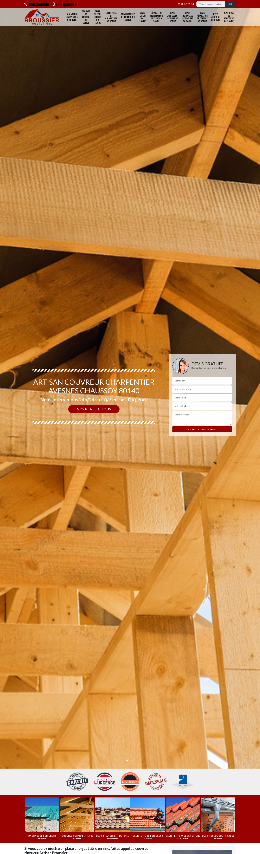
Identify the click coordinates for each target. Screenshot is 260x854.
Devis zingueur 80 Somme (215, 17)
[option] (130, 427)
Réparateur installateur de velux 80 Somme (156, 17)
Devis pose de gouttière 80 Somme (229, 17)
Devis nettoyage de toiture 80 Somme (187, 17)
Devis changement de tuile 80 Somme (173, 17)
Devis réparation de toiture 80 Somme (202, 17)
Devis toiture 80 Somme (142, 17)
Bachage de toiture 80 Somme (86, 17)
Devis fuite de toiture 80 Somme (97, 17)
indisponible (36, 4)
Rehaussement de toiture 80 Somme (128, 17)
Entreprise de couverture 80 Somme (111, 17)
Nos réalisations (94, 409)
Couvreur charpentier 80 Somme (72, 17)
